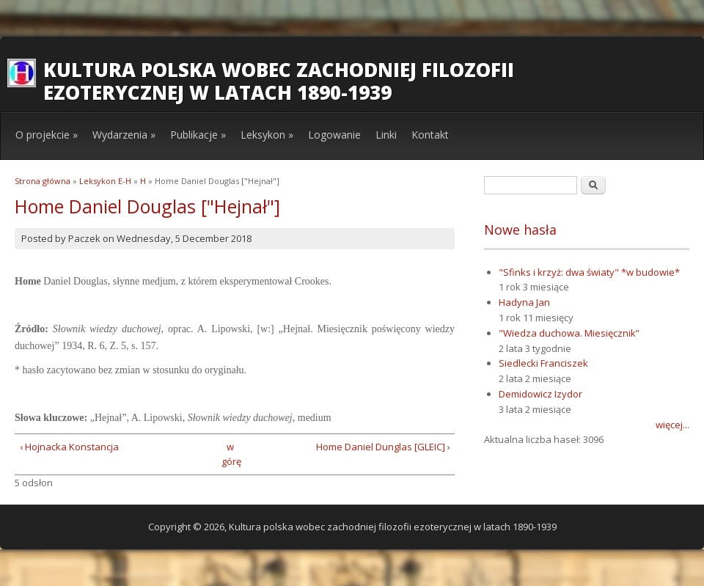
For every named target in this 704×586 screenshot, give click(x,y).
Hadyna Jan (524, 302)
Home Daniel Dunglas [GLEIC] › (383, 446)
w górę (229, 454)
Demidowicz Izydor (540, 393)
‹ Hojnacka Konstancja (69, 446)
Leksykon (267, 135)
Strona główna (42, 180)
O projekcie (46, 135)
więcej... (672, 424)
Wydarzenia (123, 135)
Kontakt (430, 135)
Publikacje (198, 135)
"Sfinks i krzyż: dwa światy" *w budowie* (589, 272)
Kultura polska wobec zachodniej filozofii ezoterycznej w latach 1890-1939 (278, 81)
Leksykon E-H (105, 180)
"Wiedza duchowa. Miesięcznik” (569, 333)
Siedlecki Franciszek (543, 363)
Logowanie (334, 135)
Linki (386, 135)
